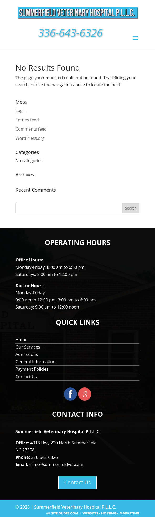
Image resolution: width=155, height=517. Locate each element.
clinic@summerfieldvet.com (56, 464)
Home (21, 339)
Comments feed (31, 129)
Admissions (27, 354)
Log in (21, 110)
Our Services (28, 347)
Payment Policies (32, 369)
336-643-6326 (44, 457)
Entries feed (27, 120)
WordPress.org (30, 138)
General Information (35, 362)
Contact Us (26, 377)
